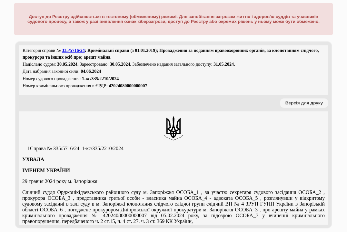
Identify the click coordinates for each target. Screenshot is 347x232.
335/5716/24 (73, 50)
